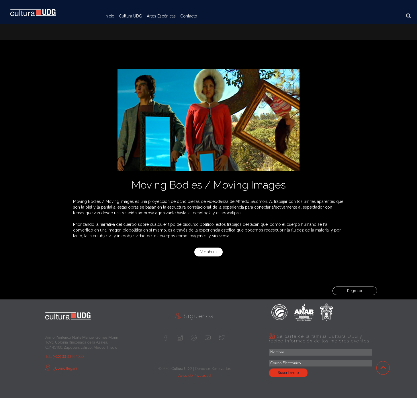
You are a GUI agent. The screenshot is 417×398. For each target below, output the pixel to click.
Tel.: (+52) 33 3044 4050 (64, 357)
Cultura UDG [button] (130, 16)
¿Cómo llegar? (61, 368)
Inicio (109, 16)
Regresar (355, 291)
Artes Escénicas (161, 16)
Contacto (188, 16)
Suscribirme (288, 373)
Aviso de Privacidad (194, 376)
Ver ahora (208, 252)
